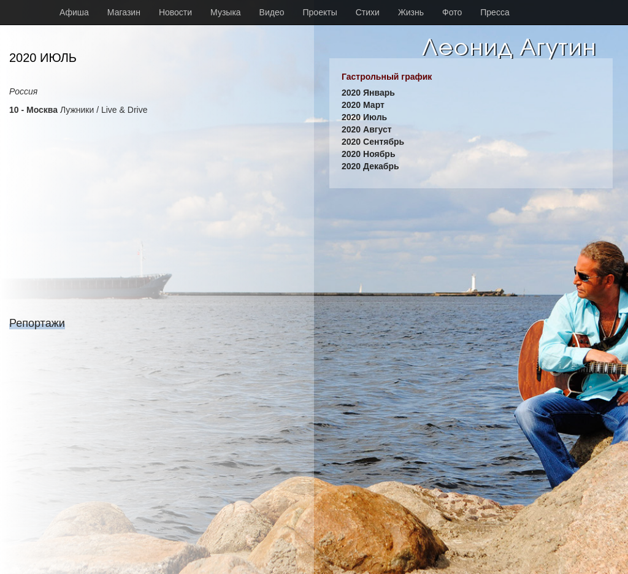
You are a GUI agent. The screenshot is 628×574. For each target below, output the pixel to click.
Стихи (368, 12)
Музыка (225, 12)
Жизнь (411, 12)
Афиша (74, 12)
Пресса (494, 12)
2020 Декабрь (370, 166)
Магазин (123, 12)
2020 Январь (368, 93)
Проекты (320, 12)
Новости (175, 12)
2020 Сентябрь (373, 142)
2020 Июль (364, 117)
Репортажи (37, 323)
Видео (272, 12)
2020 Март (363, 105)
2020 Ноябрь (369, 154)
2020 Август (367, 129)
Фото (452, 12)
